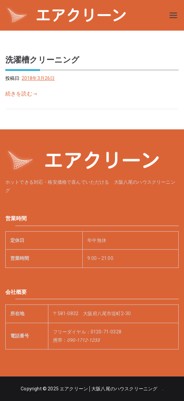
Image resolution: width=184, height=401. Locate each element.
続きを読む (21, 94)
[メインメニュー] (173, 15)
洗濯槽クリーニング (42, 60)
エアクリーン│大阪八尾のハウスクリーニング (111, 388)
